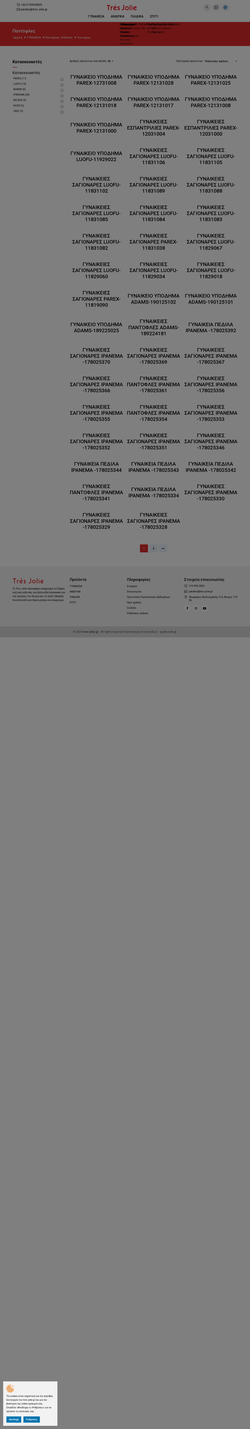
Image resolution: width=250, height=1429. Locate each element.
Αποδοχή (14, 1419)
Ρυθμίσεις (31, 1419)
